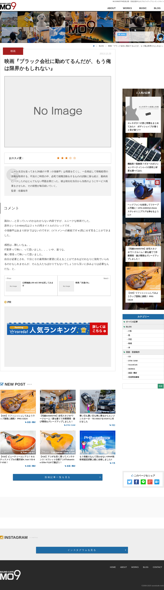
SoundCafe (132, 365)
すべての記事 (132, 322)
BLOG (157, 8)
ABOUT (111, 8)
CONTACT (157, 567)
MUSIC (143, 8)
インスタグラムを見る (82, 550)
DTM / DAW (133, 361)
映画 (130, 343)
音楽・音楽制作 (133, 352)
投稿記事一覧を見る (58, 477)
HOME (113, 567)
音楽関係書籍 (133, 377)
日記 (130, 339)
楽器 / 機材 (132, 373)
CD (129, 357)
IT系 (130, 331)
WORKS (127, 8)
